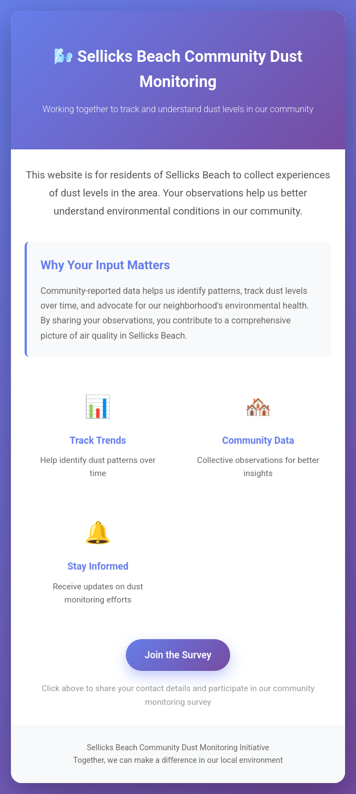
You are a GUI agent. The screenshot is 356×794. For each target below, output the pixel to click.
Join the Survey (178, 655)
